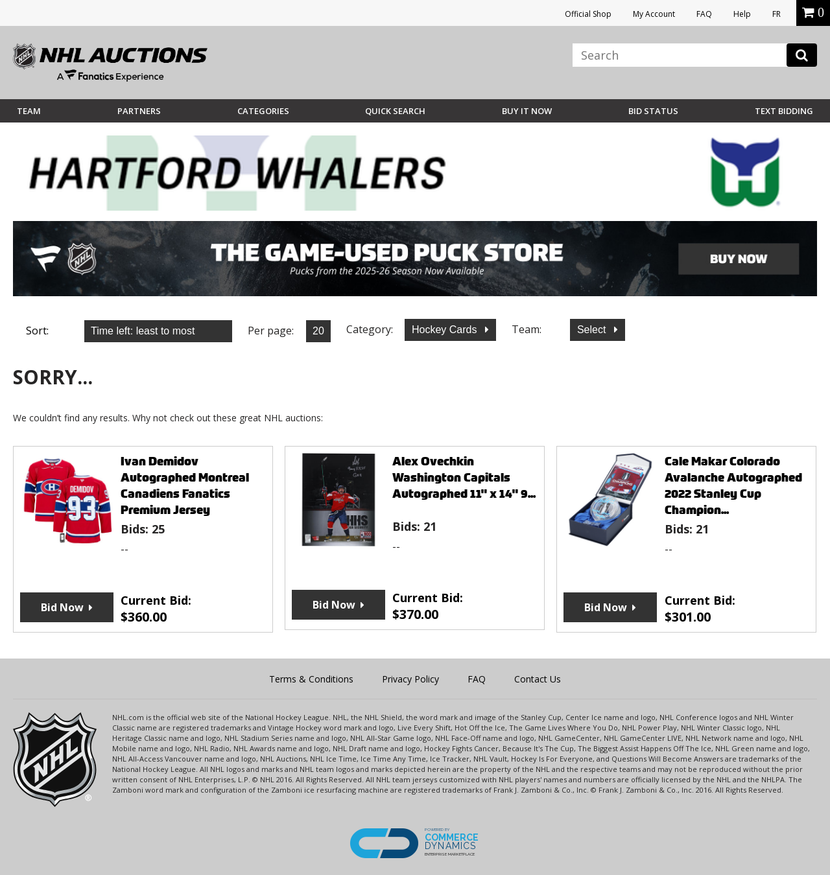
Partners (139, 111)
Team (29, 111)
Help (742, 13)
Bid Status (653, 111)
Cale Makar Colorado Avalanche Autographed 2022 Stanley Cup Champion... (733, 485)
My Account (654, 13)
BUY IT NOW (527, 111)
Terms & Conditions (311, 679)
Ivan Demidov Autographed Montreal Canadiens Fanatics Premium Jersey (185, 485)
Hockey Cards (446, 329)
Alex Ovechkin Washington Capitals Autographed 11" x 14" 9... (464, 477)
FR (776, 13)
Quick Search (395, 111)
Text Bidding (784, 111)
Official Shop (588, 13)
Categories (263, 111)
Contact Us (537, 679)
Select (593, 329)
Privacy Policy (410, 679)
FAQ (704, 13)
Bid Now (62, 607)
